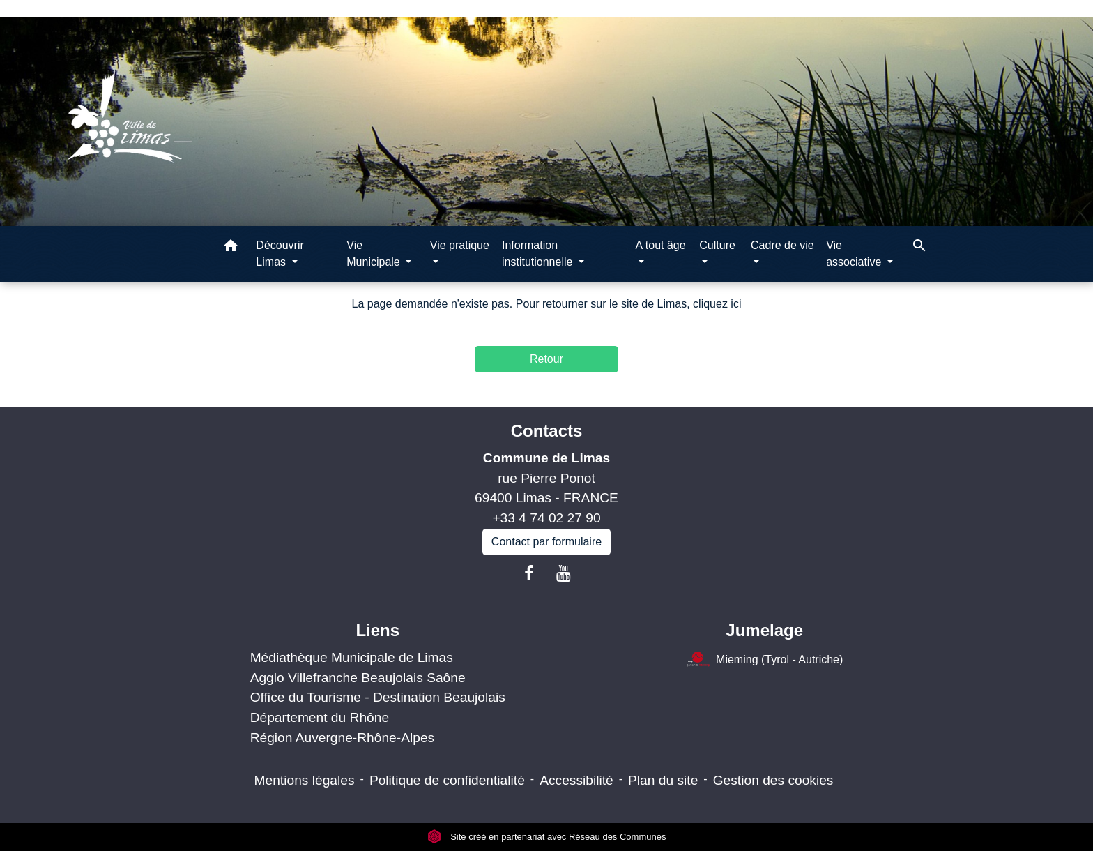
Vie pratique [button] (459, 245)
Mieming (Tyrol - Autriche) (764, 660)
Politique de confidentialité (447, 780)
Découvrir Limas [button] (279, 253)
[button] (230, 248)
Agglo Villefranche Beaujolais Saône (358, 677)
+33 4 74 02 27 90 (546, 518)
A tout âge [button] (661, 245)
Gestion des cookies (773, 780)
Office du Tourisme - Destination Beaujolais (377, 697)
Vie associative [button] (855, 253)
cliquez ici (717, 304)
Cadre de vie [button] (782, 245)
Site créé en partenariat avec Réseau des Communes (546, 836)
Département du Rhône (319, 717)
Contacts (547, 430)
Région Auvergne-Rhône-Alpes (342, 737)
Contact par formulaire (546, 542)
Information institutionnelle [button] (539, 253)
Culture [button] (717, 245)
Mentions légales (304, 780)
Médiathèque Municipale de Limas (351, 657)
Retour (546, 359)
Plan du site (663, 780)
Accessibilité (576, 780)
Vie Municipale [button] (374, 253)
